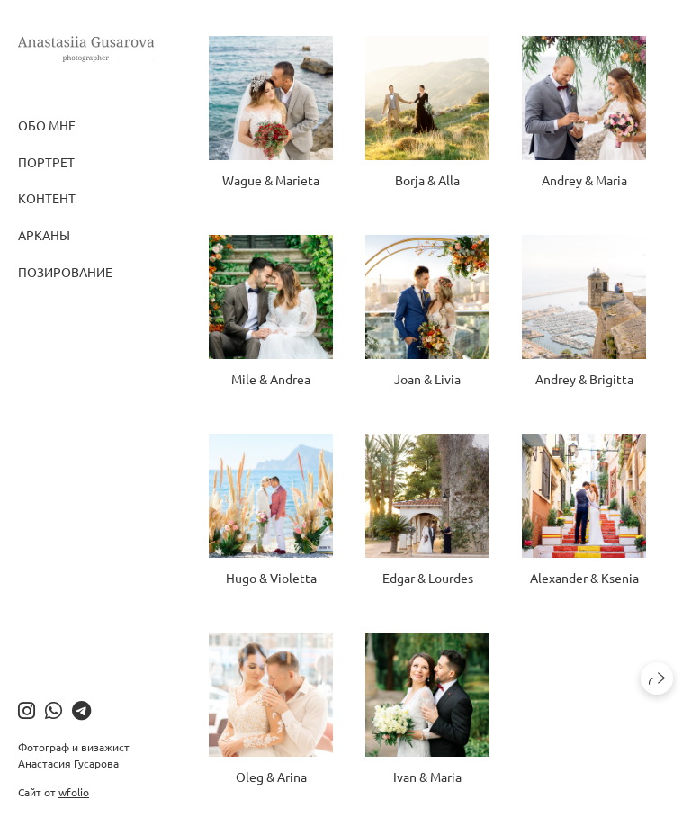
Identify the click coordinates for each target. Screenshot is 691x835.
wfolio (73, 792)
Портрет (46, 162)
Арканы (44, 235)
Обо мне (47, 125)
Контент (47, 198)
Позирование (65, 272)
